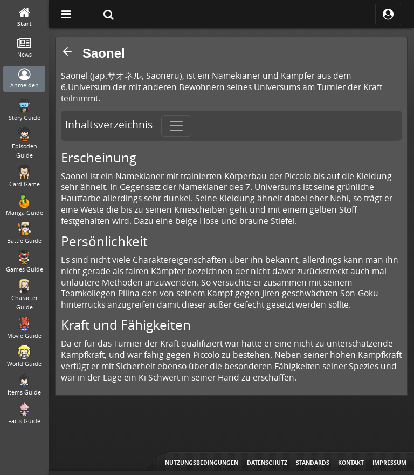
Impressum (389, 462)
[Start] (24, 17)
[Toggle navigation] (176, 126)
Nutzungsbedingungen (201, 462)
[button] (67, 51)
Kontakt (351, 462)
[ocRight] (388, 14)
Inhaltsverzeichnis (109, 125)
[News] (24, 48)
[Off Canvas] (66, 14)
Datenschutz (267, 462)
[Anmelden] (24, 79)
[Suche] (108, 14)
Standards (312, 462)
